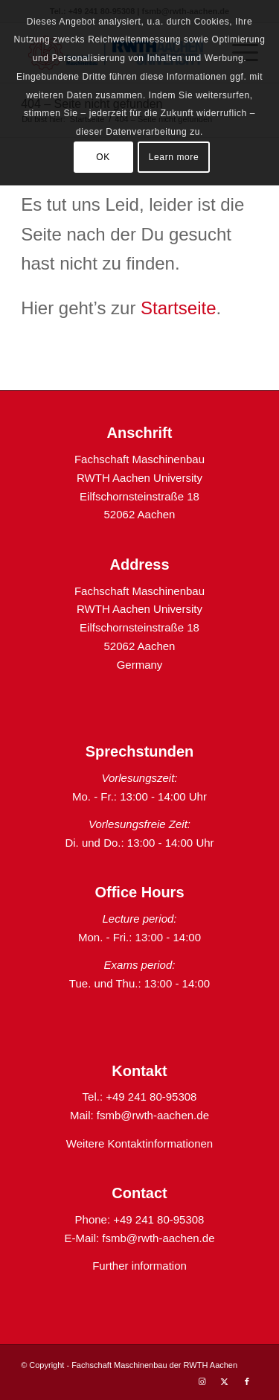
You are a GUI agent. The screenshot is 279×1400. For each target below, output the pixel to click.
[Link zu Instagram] (202, 1381)
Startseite (178, 308)
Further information (139, 1265)
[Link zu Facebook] (247, 1381)
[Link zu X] (225, 1381)
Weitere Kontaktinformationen (139, 1143)
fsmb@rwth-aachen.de (153, 1115)
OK (103, 157)
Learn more (174, 157)
